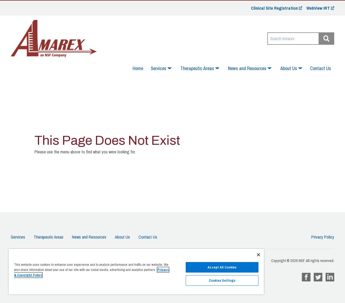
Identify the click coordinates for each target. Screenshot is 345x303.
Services (18, 237)
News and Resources (89, 237)
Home (138, 68)
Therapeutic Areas (48, 237)
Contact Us (320, 68)
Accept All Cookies (222, 267)
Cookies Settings (222, 280)
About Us (122, 237)
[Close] (258, 254)
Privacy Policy (322, 237)
